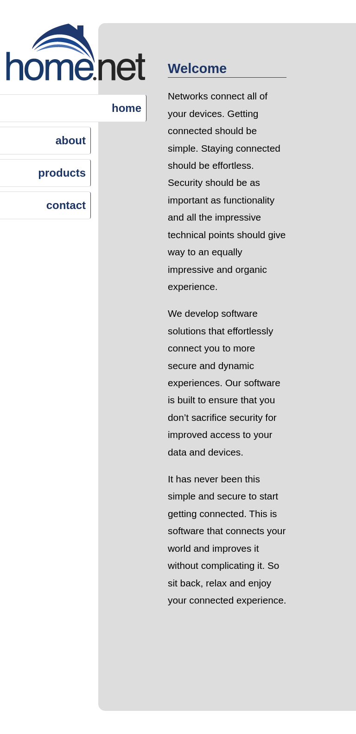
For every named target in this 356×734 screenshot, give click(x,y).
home (126, 108)
